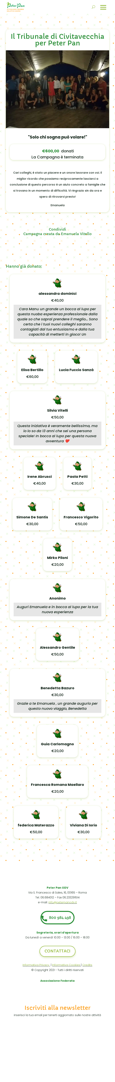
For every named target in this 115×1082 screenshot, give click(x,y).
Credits (87, 967)
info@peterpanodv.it (62, 902)
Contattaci (57, 953)
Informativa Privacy (36, 967)
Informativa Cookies (66, 967)
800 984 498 (61, 918)
